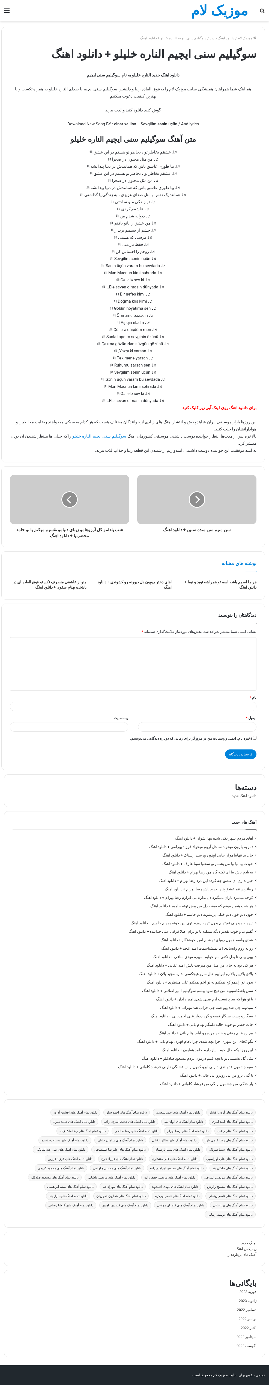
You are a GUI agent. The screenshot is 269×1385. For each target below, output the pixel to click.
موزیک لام (247, 38)
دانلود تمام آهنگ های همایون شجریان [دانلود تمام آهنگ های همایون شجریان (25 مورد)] (121, 1196)
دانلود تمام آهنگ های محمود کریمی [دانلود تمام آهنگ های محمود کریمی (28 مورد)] (61, 1168)
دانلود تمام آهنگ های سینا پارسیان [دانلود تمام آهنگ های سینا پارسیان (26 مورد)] (177, 1149)
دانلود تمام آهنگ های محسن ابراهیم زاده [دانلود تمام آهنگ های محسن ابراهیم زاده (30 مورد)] (177, 1168)
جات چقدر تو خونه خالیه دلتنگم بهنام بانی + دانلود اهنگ (210, 1024)
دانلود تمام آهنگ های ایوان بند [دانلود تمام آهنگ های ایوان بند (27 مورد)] (183, 1122)
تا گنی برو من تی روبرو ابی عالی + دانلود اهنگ (216, 1075)
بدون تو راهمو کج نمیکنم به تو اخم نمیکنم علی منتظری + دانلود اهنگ (200, 982)
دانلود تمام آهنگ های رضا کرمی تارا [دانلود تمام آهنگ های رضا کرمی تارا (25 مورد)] (229, 1140)
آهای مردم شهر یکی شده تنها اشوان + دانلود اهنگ (214, 838)
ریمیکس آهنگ (246, 1249)
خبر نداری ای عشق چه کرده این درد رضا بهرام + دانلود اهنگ (206, 880)
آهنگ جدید (248, 1243)
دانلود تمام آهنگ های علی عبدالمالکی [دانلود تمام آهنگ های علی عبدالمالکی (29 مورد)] (60, 1149)
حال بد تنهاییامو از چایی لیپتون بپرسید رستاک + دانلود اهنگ (207, 855)
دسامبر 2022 (246, 1310)
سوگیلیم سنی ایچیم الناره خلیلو (99, 436)
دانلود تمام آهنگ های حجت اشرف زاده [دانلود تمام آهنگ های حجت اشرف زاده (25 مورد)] (129, 1122)
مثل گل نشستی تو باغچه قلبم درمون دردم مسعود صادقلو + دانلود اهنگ (197, 1058)
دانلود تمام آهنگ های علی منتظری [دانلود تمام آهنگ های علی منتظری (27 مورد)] (174, 1159)
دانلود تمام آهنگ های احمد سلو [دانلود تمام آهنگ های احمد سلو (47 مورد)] (126, 1112)
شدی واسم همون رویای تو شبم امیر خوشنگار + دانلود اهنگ (206, 940)
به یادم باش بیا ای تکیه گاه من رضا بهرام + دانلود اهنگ (211, 872)
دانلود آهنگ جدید (222, 38)
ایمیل (251, 718)
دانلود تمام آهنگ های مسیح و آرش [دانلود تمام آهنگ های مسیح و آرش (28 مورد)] (230, 1187)
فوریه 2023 (248, 1292)
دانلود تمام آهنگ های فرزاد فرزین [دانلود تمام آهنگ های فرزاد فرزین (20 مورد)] (70, 1159)
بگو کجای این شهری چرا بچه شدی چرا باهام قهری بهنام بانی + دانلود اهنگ (195, 1041)
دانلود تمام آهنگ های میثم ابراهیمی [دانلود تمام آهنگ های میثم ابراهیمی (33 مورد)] (70, 1187)
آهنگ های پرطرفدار (242, 1255)
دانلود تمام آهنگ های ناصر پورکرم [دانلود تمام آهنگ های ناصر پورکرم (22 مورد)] (177, 1196)
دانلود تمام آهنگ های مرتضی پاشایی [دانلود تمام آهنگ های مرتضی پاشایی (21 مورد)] (111, 1177)
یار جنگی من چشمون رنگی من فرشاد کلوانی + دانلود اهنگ (206, 1084)
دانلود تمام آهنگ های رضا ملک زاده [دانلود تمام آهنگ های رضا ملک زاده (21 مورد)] (82, 1131)
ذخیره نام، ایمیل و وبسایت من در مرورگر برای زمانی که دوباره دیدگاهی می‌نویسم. (191, 738)
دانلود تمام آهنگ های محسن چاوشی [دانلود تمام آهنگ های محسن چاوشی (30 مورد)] (117, 1168)
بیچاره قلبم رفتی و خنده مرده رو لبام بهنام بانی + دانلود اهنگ (206, 1033)
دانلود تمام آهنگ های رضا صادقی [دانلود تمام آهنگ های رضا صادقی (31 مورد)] (136, 1131)
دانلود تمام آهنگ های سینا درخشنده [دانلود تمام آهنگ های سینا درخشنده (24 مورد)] (64, 1140)
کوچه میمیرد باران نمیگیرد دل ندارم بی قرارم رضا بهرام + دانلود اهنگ (198, 897)
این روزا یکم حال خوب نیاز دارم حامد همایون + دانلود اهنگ (207, 1050)
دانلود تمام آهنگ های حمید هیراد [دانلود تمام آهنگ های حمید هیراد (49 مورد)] (74, 1122)
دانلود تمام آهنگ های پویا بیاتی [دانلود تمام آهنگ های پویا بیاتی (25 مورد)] (233, 1205)
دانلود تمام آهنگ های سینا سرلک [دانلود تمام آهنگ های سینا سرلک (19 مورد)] (231, 1149)
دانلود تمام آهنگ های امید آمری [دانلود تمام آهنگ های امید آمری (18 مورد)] (232, 1122)
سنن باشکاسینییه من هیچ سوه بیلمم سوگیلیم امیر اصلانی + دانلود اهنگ (197, 990)
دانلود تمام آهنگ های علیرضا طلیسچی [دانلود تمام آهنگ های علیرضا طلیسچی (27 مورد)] (120, 1149)
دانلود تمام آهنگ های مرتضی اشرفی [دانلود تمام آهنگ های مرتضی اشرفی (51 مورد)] (228, 1177)
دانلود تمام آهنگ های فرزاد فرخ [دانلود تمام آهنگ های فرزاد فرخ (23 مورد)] (122, 1159)
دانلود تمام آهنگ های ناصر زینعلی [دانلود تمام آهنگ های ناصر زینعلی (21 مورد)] (230, 1196)
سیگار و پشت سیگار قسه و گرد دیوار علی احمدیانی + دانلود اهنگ (202, 1016)
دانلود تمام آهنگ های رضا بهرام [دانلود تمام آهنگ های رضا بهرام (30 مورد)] (187, 1131)
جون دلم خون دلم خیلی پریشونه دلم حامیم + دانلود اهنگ (209, 914)
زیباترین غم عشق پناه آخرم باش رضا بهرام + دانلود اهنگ (209, 889)
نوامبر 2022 (247, 1319)
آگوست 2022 (246, 1346)
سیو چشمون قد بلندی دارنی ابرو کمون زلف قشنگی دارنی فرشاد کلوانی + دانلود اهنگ (185, 1067)
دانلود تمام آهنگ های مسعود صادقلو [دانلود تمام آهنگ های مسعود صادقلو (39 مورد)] (55, 1177)
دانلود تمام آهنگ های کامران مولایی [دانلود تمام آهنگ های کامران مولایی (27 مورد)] (180, 1205)
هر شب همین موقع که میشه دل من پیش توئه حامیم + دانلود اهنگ (201, 906)
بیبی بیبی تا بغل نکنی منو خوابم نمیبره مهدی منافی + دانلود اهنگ (203, 957)
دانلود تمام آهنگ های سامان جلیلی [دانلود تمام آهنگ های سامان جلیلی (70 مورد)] (120, 1140)
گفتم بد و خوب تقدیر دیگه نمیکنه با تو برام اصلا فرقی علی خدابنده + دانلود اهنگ (190, 931)
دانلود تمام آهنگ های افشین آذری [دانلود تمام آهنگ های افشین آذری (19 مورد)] (75, 1112)
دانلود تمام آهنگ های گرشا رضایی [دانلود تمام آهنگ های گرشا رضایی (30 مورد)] (70, 1205)
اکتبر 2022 (248, 1328)
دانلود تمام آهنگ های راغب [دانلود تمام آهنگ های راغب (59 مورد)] (235, 1131)
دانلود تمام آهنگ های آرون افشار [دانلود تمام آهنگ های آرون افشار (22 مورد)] (231, 1112)
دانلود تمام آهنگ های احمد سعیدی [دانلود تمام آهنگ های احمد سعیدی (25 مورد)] (178, 1112)
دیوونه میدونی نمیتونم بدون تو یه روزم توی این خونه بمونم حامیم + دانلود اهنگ (192, 923)
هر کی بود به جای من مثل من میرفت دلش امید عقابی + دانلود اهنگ (200, 965)
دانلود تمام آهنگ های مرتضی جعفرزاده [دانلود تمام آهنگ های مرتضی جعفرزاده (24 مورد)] (169, 1177)
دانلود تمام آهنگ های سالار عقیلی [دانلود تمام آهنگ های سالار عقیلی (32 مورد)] (174, 1140)
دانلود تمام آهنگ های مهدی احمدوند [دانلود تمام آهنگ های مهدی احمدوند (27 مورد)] (175, 1187)
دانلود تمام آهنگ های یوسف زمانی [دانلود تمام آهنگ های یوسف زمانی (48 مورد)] (230, 1214)
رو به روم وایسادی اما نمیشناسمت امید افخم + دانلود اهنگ (207, 948)
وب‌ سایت (121, 718)
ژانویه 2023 (247, 1301)
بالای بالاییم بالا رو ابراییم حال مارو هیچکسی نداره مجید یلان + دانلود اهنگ (196, 973)
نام (253, 697)
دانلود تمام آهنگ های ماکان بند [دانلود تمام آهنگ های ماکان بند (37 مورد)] (233, 1168)
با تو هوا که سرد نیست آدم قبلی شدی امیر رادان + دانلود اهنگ (204, 999)
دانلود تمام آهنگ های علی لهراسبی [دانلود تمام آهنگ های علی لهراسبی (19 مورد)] (229, 1159)
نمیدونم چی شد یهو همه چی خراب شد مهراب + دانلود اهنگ (206, 1007)
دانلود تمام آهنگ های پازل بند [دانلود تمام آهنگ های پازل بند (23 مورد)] (68, 1196)
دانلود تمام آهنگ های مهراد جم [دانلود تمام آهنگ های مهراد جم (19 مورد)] (123, 1187)
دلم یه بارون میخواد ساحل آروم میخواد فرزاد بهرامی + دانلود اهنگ (201, 846)
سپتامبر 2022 (246, 1337)
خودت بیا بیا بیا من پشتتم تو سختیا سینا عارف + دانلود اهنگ (207, 863)
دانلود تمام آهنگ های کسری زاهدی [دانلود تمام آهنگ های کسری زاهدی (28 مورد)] (125, 1205)
